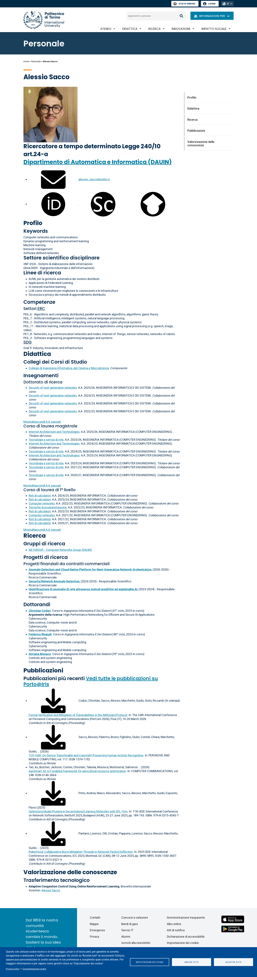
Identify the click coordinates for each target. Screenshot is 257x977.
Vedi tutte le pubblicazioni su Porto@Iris (90, 681)
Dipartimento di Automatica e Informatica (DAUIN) (97, 162)
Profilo (32, 223)
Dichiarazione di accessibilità (185, 936)
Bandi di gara (129, 924)
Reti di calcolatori (40, 495)
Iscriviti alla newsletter (135, 943)
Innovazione (181, 29)
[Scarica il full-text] (53, 700)
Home (26, 61)
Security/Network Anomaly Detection (54, 581)
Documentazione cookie (34, 968)
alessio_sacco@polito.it (94, 179)
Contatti (95, 917)
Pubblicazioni (43, 670)
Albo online (174, 924)
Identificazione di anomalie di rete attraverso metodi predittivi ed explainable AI (83, 589)
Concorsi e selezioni (134, 917)
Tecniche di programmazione (48, 507)
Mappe (94, 924)
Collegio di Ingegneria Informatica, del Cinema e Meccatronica (69, 368)
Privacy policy (12, 968)
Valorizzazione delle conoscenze (70, 872)
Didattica (129, 29)
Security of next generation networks (53, 387)
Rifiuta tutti (191, 962)
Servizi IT (127, 930)
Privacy (94, 936)
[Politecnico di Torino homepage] (43, 20)
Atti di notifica (176, 930)
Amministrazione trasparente (186, 917)
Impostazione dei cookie (149, 962)
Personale (36, 61)
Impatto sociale (214, 29)
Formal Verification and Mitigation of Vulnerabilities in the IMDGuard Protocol (78, 715)
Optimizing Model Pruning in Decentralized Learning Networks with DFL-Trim (78, 811)
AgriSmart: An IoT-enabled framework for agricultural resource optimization (77, 771)
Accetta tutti (233, 962)
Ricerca (154, 29)
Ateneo (105, 29)
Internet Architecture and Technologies (54, 431)
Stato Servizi (184, 3)
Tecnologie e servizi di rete (46, 439)
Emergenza (97, 930)
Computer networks (42, 503)
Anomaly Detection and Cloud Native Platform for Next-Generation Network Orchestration (90, 569)
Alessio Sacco (50, 890)
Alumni (125, 936)
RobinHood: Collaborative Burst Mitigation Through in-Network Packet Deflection (81, 852)
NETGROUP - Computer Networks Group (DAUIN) (60, 550)
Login (211, 3)
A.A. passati (42, 421)
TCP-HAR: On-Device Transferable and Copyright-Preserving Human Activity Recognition (86, 755)
